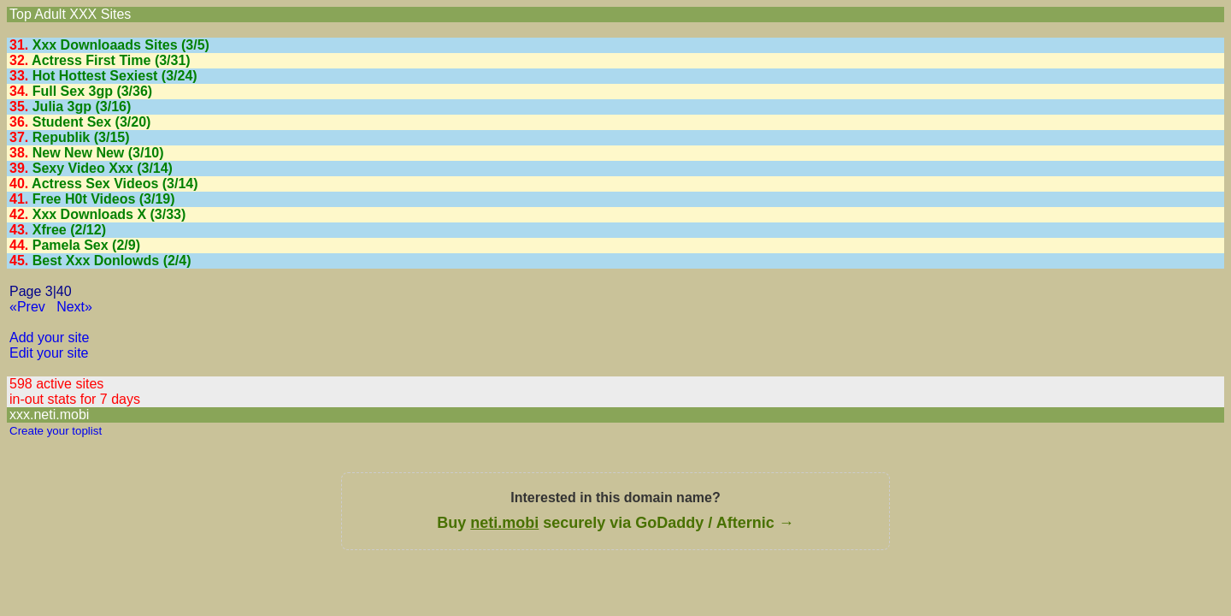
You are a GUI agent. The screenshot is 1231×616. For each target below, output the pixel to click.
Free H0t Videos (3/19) (103, 199)
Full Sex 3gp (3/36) (92, 91)
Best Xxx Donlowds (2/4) (111, 260)
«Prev (27, 306)
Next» (74, 306)
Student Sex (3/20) (91, 122)
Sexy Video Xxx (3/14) (102, 168)
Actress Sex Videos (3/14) (114, 183)
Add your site (49, 337)
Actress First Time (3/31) (111, 60)
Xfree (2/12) (69, 229)
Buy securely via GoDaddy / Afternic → (615, 522)
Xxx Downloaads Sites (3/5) (120, 45)
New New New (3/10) (98, 152)
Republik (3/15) (81, 137)
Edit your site (48, 353)
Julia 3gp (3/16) (82, 106)
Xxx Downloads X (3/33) (109, 214)
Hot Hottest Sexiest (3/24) (114, 75)
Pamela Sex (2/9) (86, 245)
